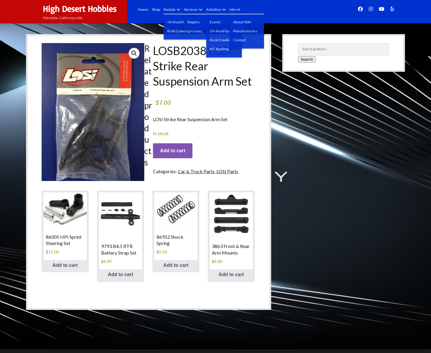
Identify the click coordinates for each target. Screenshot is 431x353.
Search (307, 59)
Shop (156, 9)
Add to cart (172, 150)
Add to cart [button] (65, 265)
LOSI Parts (227, 171)
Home (143, 9)
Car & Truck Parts (196, 171)
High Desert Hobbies (79, 9)
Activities (213, 9)
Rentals (170, 9)
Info (233, 9)
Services (191, 9)
